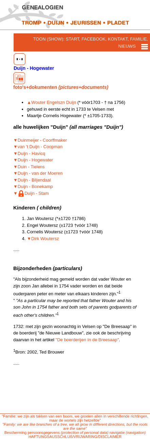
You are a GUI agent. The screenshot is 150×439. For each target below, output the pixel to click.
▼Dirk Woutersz (43, 238)
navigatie (117, 432)
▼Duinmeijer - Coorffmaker (40, 140)
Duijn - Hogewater (34, 62)
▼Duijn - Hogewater (33, 159)
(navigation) (136, 432)
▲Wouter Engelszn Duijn (51, 102)
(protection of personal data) (85, 432)
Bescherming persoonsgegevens (32, 432)
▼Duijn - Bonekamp (33, 186)
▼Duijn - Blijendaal (32, 180)
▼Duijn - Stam (31, 193)
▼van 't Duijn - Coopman (38, 146)
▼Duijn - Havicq (29, 153)
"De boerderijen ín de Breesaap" (87, 339)
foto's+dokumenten (60, 81)
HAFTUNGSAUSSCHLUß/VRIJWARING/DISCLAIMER (75, 437)
